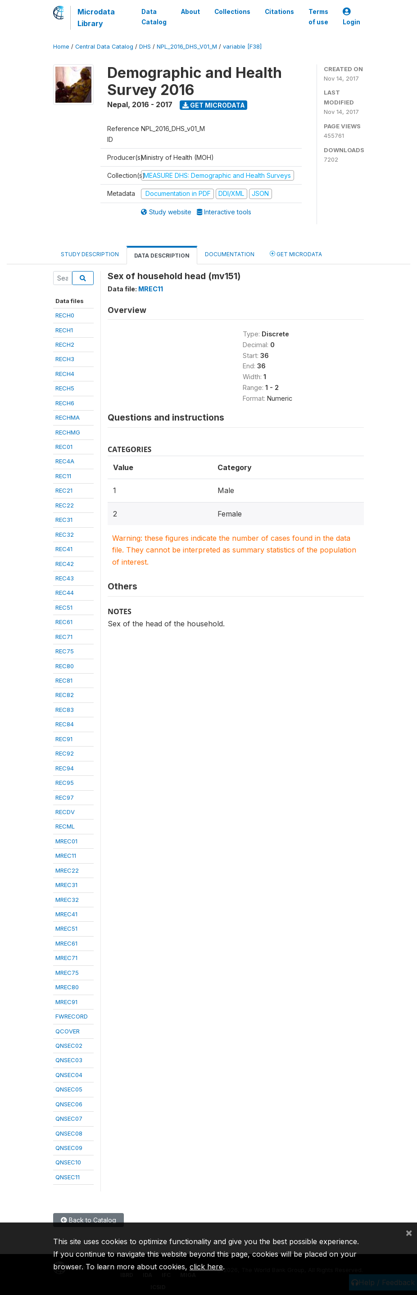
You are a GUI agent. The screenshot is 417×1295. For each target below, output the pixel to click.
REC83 (64, 709)
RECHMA (67, 417)
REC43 (64, 578)
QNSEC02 (68, 1045)
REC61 (64, 621)
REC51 (64, 607)
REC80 (64, 666)
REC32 (64, 534)
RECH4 (64, 373)
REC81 (64, 680)
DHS (145, 46)
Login (351, 17)
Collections (232, 11)
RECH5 (64, 388)
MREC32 (67, 899)
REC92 (64, 753)
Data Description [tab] (162, 255)
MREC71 (66, 957)
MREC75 (67, 972)
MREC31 (66, 884)
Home (61, 46)
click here (206, 1266)
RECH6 (64, 403)
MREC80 (67, 987)
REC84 (64, 724)
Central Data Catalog (104, 46)
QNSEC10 (68, 1162)
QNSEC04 (68, 1074)
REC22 (64, 505)
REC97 (64, 797)
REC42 (64, 563)
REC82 (64, 694)
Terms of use (318, 16)
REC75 (64, 651)
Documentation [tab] (229, 254)
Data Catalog (154, 16)
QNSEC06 (68, 1104)
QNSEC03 (68, 1060)
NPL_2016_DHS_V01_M (187, 46)
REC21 (64, 490)
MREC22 (67, 870)
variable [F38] (242, 46)
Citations (279, 11)
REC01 (64, 446)
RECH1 (64, 330)
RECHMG (67, 432)
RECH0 (64, 315)
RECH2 (64, 344)
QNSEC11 (67, 1177)
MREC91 (66, 1001)
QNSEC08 (68, 1133)
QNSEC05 (68, 1089)
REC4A (64, 461)
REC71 (64, 636)
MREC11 (65, 855)
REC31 (64, 519)
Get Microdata (213, 105)
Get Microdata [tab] (296, 254)
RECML (65, 826)
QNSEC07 (68, 1118)
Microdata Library (96, 17)
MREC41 (66, 914)
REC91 (64, 739)
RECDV (65, 811)
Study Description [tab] (90, 254)
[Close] (408, 1232)
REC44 (64, 592)
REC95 (64, 782)
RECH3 (64, 358)
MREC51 (66, 928)
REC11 (63, 476)
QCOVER (67, 1031)
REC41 (64, 548)
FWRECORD (71, 1016)
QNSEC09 (68, 1147)
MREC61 (66, 943)
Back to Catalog (88, 1220)
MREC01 (66, 841)
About (190, 11)
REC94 (64, 768)
